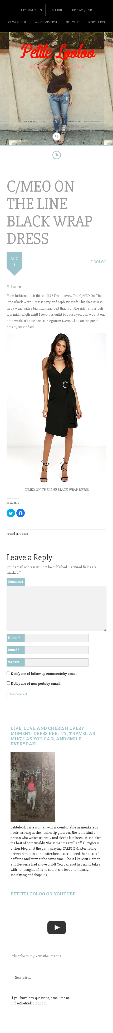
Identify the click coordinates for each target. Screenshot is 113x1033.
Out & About (17, 22)
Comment (15, 581)
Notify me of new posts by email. (35, 683)
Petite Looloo (57, 53)
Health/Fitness (31, 10)
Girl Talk (72, 22)
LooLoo (98, 262)
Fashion (56, 10)
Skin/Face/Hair (81, 10)
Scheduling (96, 22)
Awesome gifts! (46, 22)
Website (13, 662)
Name (14, 638)
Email (13, 650)
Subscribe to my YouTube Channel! (37, 956)
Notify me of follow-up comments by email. (44, 674)
